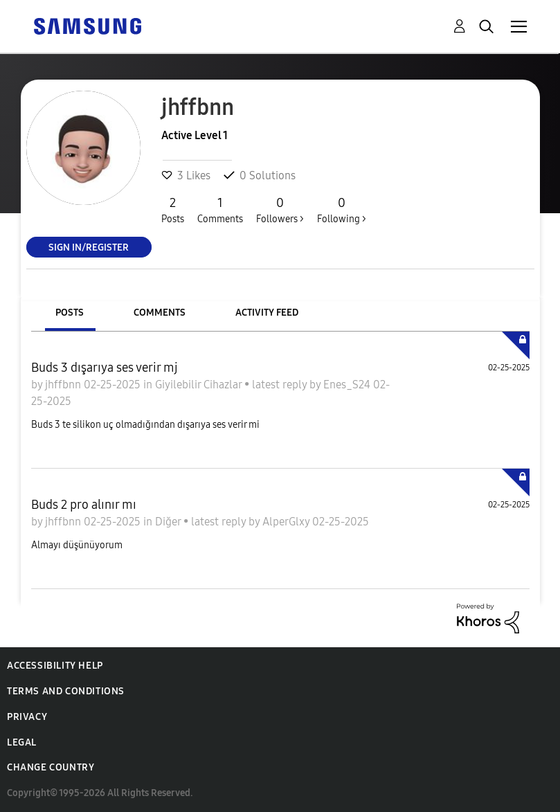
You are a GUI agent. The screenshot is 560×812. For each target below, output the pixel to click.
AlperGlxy (287, 521)
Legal (22, 742)
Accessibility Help (55, 665)
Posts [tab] (69, 312)
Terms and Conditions (66, 691)
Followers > (280, 210)
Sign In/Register (88, 247)
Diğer (169, 521)
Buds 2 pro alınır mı (83, 504)
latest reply (280, 384)
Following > (341, 210)
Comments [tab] (160, 312)
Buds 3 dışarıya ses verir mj (104, 367)
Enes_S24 (348, 384)
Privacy (27, 717)
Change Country (50, 767)
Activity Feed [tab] (266, 312)
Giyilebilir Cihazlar (199, 384)
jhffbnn (64, 384)
